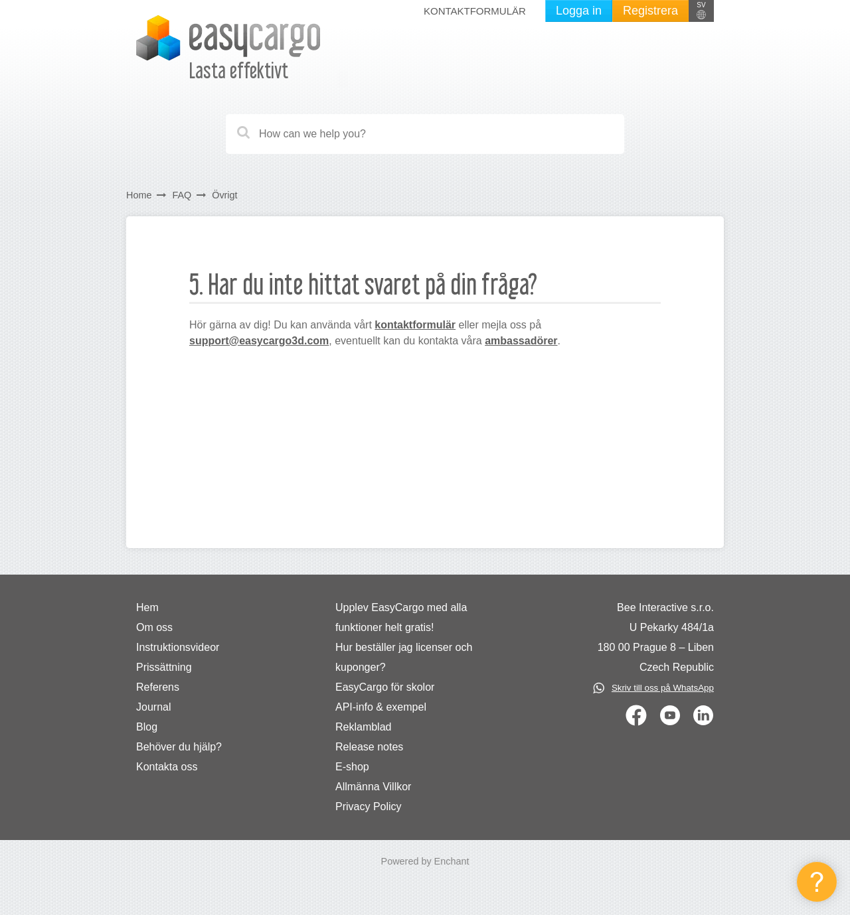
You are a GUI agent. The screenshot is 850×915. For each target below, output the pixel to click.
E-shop (352, 766)
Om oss (154, 627)
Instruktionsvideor (177, 647)
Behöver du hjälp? (179, 746)
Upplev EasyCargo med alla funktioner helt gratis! (401, 617)
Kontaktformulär (475, 11)
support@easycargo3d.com (259, 340)
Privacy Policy (368, 806)
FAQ (181, 195)
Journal (153, 707)
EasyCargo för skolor (384, 687)
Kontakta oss (167, 766)
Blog (146, 727)
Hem (147, 607)
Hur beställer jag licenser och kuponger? (403, 657)
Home (138, 195)
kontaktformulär (415, 324)
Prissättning (164, 667)
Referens (157, 687)
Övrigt (224, 195)
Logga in (579, 10)
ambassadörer (521, 340)
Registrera (650, 10)
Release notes (369, 746)
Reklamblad (363, 727)
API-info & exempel (380, 707)
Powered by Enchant (425, 861)
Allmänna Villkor (373, 786)
